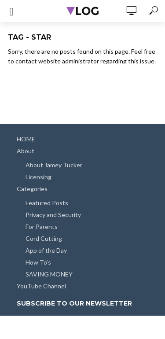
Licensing (38, 177)
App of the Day (46, 250)
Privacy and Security (53, 214)
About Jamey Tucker (54, 165)
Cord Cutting (44, 238)
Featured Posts (47, 202)
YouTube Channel (41, 286)
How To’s (38, 262)
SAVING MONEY (49, 274)
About (25, 151)
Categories (32, 188)
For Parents (42, 226)
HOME (26, 139)
